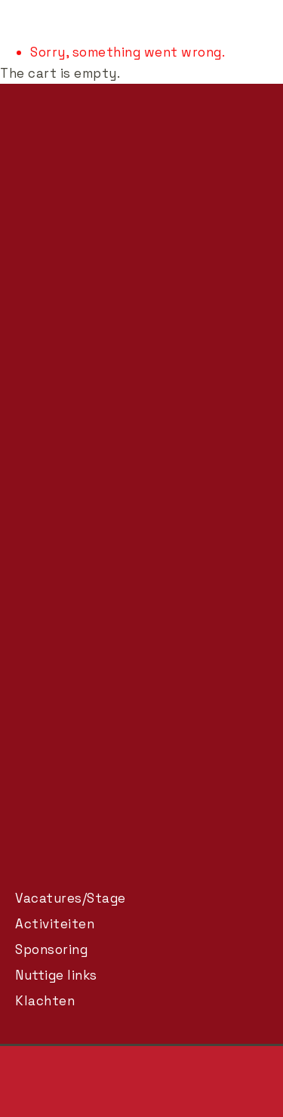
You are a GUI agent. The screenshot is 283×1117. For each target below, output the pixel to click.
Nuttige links (56, 975)
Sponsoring (51, 949)
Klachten (45, 1000)
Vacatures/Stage (70, 898)
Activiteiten (54, 923)
